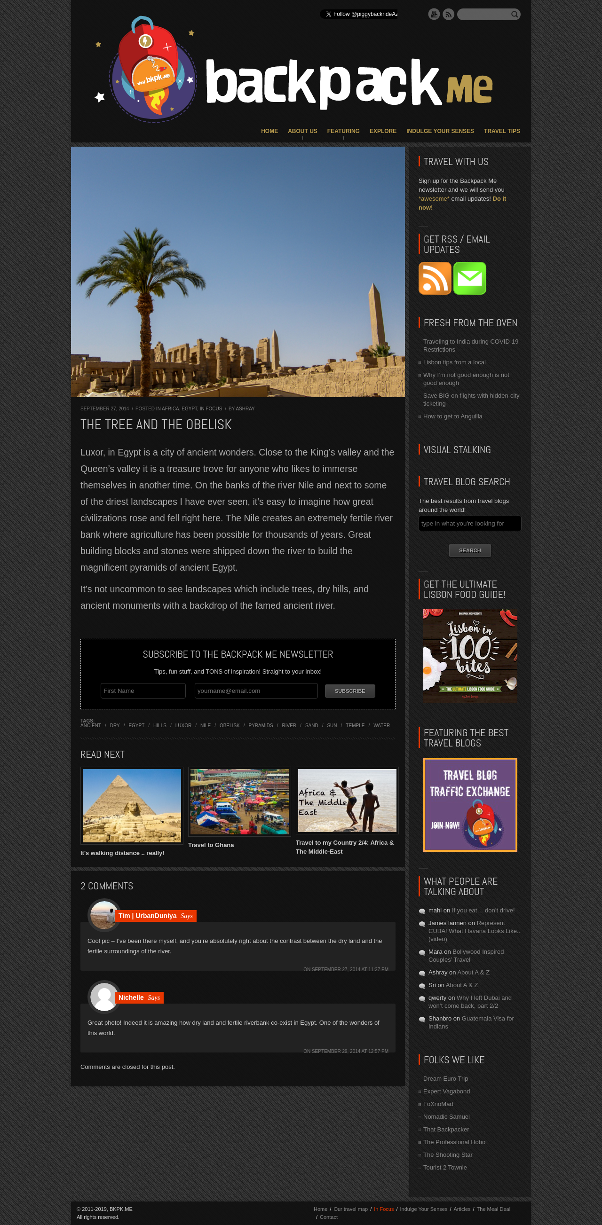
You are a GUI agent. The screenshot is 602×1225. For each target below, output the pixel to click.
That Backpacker (446, 1129)
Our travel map (350, 1209)
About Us (302, 131)
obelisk (230, 724)
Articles (461, 1209)
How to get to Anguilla (453, 416)
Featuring (343, 131)
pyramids (261, 724)
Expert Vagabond (446, 1091)
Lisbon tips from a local (454, 362)
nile (205, 724)
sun (332, 724)
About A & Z (473, 972)
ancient (90, 724)
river (289, 724)
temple (355, 724)
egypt (136, 724)
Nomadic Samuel (446, 1116)
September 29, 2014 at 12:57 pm (350, 1050)
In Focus (211, 408)
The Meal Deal (494, 1209)
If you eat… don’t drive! (483, 910)
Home (269, 131)
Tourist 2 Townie (445, 1167)
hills (159, 724)
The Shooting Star (448, 1154)
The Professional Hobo (454, 1142)
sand (311, 724)
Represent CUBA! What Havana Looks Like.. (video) (474, 930)
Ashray (245, 408)
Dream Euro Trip (445, 1078)
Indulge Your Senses (440, 131)
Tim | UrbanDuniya (147, 915)
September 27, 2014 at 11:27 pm (350, 968)
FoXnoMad (438, 1103)
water (381, 724)
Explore (383, 131)
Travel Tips (502, 131)
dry (115, 724)
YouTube (434, 14)
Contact (329, 1217)
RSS (449, 14)
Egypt (189, 408)
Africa (170, 408)
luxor (183, 724)
